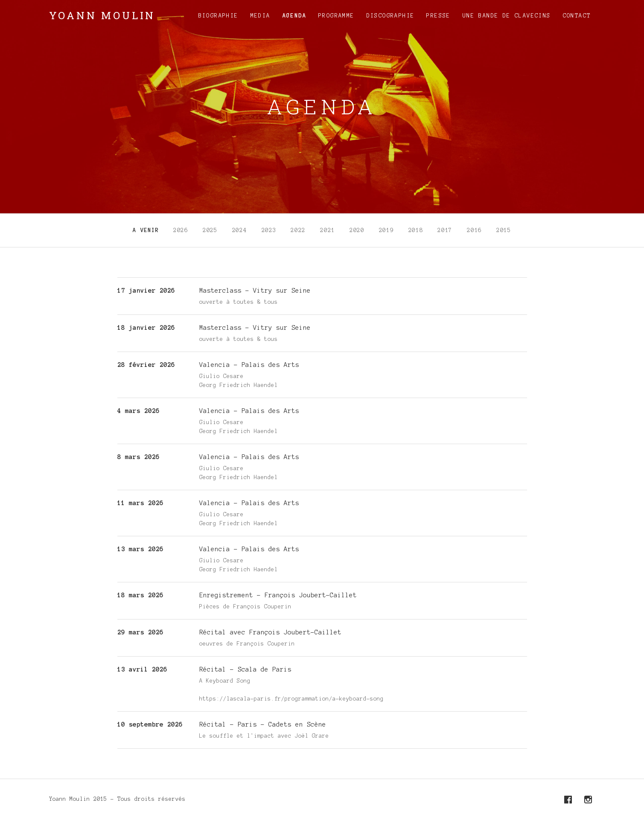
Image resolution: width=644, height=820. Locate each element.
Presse (438, 16)
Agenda (294, 16)
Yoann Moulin (102, 15)
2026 (180, 230)
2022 (298, 230)
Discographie (391, 16)
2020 (357, 230)
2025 (210, 230)
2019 (386, 230)
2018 (415, 230)
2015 (503, 230)
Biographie (218, 16)
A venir (146, 230)
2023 (269, 230)
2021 (327, 230)
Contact (577, 16)
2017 (444, 230)
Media (261, 16)
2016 (474, 230)
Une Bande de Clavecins (507, 16)
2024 (239, 230)
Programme (336, 16)
